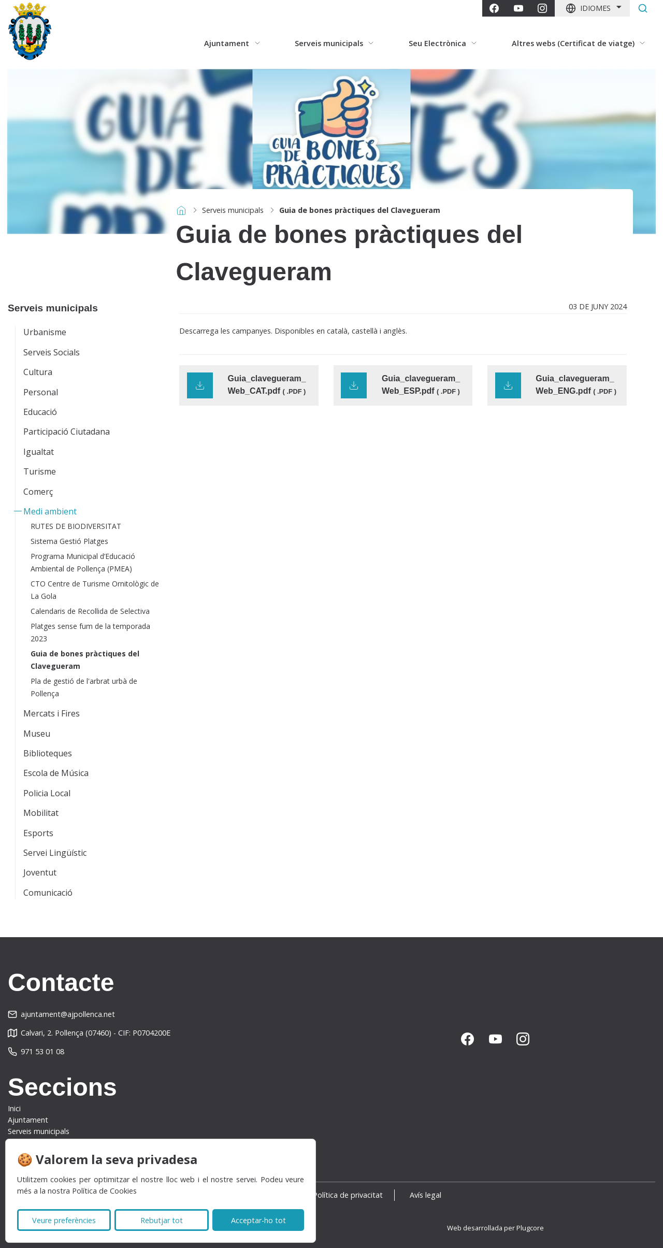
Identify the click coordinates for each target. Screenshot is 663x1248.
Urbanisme (44, 332)
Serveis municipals (233, 210)
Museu (36, 733)
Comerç (38, 491)
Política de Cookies (104, 1191)
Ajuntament (28, 1120)
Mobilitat (41, 813)
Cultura (37, 372)
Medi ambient (50, 511)
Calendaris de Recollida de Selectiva (90, 611)
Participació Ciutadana (66, 431)
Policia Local (46, 793)
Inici (14, 1108)
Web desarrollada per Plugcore (495, 1227)
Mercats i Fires (51, 713)
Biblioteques (47, 753)
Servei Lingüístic (55, 852)
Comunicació (48, 892)
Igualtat (38, 451)
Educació (40, 412)
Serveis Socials (51, 352)
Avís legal (428, 1195)
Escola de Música (56, 773)
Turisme (39, 471)
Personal (40, 392)
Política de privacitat (348, 1195)
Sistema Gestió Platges (69, 541)
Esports (38, 833)
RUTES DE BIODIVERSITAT (76, 526)
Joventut (39, 872)
